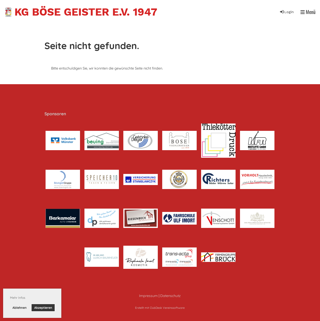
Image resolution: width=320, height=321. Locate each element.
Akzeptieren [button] (43, 308)
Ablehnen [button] (19, 308)
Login (286, 12)
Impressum (148, 295)
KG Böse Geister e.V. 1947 (85, 12)
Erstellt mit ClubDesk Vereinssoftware (160, 307)
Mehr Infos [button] (17, 298)
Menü (308, 11)
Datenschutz (170, 295)
